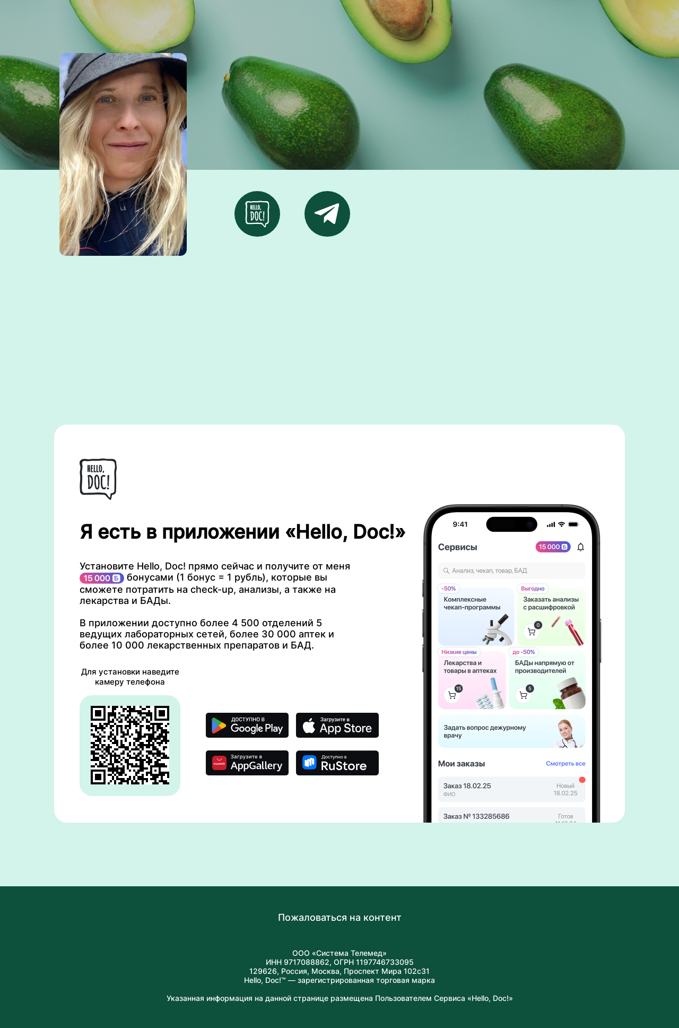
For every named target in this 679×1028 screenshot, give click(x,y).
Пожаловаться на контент (340, 917)
